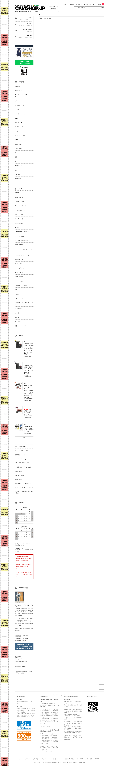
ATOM (98, 759)
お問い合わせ (36, 759)
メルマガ (55, 695)
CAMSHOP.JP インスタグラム (22, 638)
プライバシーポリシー (46, 759)
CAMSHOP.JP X (18, 636)
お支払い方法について (58, 759)
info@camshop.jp (19, 545)
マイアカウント (70, 4)
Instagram (61, 695)
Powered (74, 762)
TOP (40, 15)
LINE (65, 695)
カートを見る (99, 4)
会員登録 (88, 4)
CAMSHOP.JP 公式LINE (20, 640)
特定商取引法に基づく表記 (85, 759)
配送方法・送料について (71, 759)
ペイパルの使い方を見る (46, 751)
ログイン (80, 4)
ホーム (20, 759)
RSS (95, 759)
